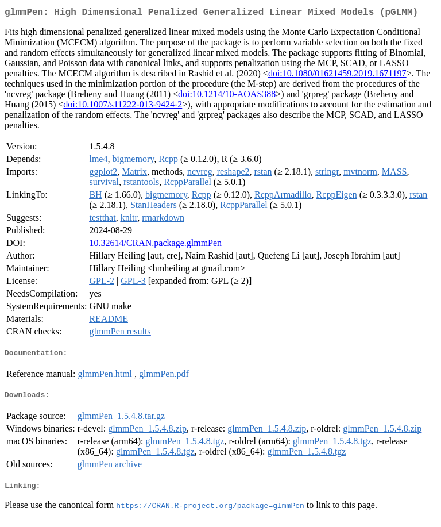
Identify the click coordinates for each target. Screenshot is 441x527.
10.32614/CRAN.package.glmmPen (155, 245)
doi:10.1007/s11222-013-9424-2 (122, 106)
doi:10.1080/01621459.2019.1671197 (337, 75)
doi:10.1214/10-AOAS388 (227, 96)
